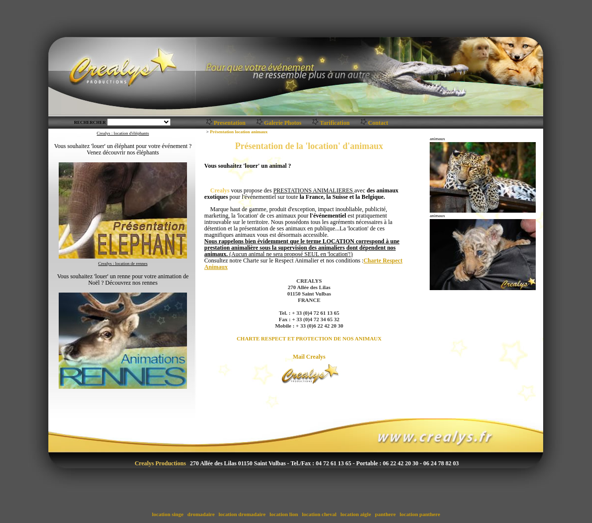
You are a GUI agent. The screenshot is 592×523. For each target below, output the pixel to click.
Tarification (334, 122)
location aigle (355, 514)
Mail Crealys (309, 356)
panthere (385, 514)
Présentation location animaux (238, 131)
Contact (378, 122)
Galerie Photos (282, 122)
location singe (167, 514)
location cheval (318, 514)
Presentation (229, 122)
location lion (283, 514)
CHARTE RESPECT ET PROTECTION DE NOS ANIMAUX (309, 338)
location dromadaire (242, 514)
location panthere (420, 514)
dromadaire (201, 514)
